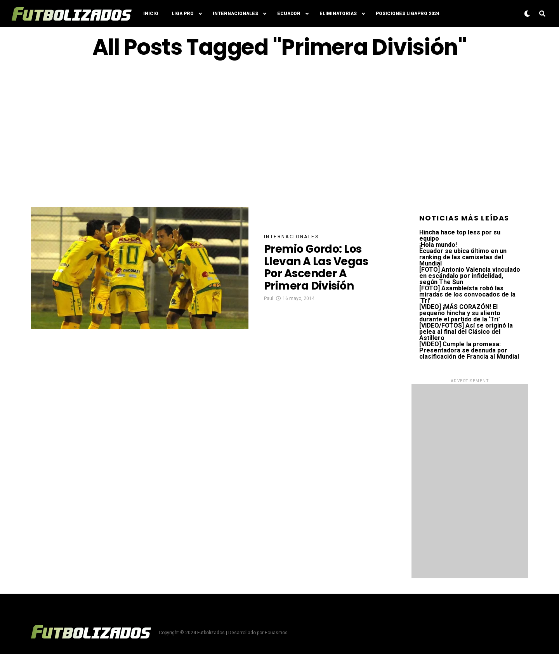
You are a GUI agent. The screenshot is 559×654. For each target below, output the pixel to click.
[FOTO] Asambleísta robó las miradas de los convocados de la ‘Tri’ (467, 294)
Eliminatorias (338, 13)
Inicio (150, 13)
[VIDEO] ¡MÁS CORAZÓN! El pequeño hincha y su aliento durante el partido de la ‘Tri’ (459, 313)
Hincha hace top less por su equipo (459, 235)
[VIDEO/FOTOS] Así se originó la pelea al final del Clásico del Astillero (466, 332)
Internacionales (235, 13)
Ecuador (288, 13)
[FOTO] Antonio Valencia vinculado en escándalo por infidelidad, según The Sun (469, 276)
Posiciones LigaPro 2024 (407, 13)
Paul (268, 298)
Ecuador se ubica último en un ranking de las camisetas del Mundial (463, 257)
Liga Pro (183, 13)
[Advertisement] (279, 133)
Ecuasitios (276, 632)
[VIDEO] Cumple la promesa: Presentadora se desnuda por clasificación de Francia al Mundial (469, 350)
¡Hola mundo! (438, 244)
